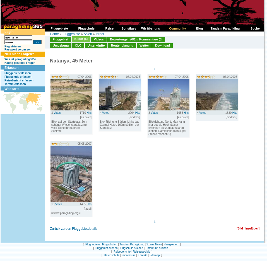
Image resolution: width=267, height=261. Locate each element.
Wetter (144, 45)
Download (162, 45)
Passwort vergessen (18, 49)
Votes (57, 112)
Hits (89, 112)
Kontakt (142, 255)
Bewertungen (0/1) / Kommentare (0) (136, 39)
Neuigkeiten (170, 244)
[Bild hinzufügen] (248, 228)
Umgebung (61, 45)
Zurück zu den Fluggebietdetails (73, 229)
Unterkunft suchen (156, 248)
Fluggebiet (60, 39)
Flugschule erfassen (18, 76)
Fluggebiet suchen (106, 248)
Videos (99, 39)
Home (54, 34)
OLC (78, 45)
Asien (88, 34)
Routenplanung (122, 45)
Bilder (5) (81, 38)
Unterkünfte (96, 45)
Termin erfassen (15, 84)
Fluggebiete (71, 34)
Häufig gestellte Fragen (19, 62)
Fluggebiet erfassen (17, 73)
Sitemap (155, 255)
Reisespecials (141, 251)
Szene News (154, 244)
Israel (100, 34)
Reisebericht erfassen (18, 80)
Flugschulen (109, 244)
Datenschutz (111, 255)
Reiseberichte (122, 251)
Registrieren (12, 46)
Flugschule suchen (131, 248)
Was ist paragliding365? (20, 59)
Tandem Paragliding (131, 244)
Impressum (128, 255)
